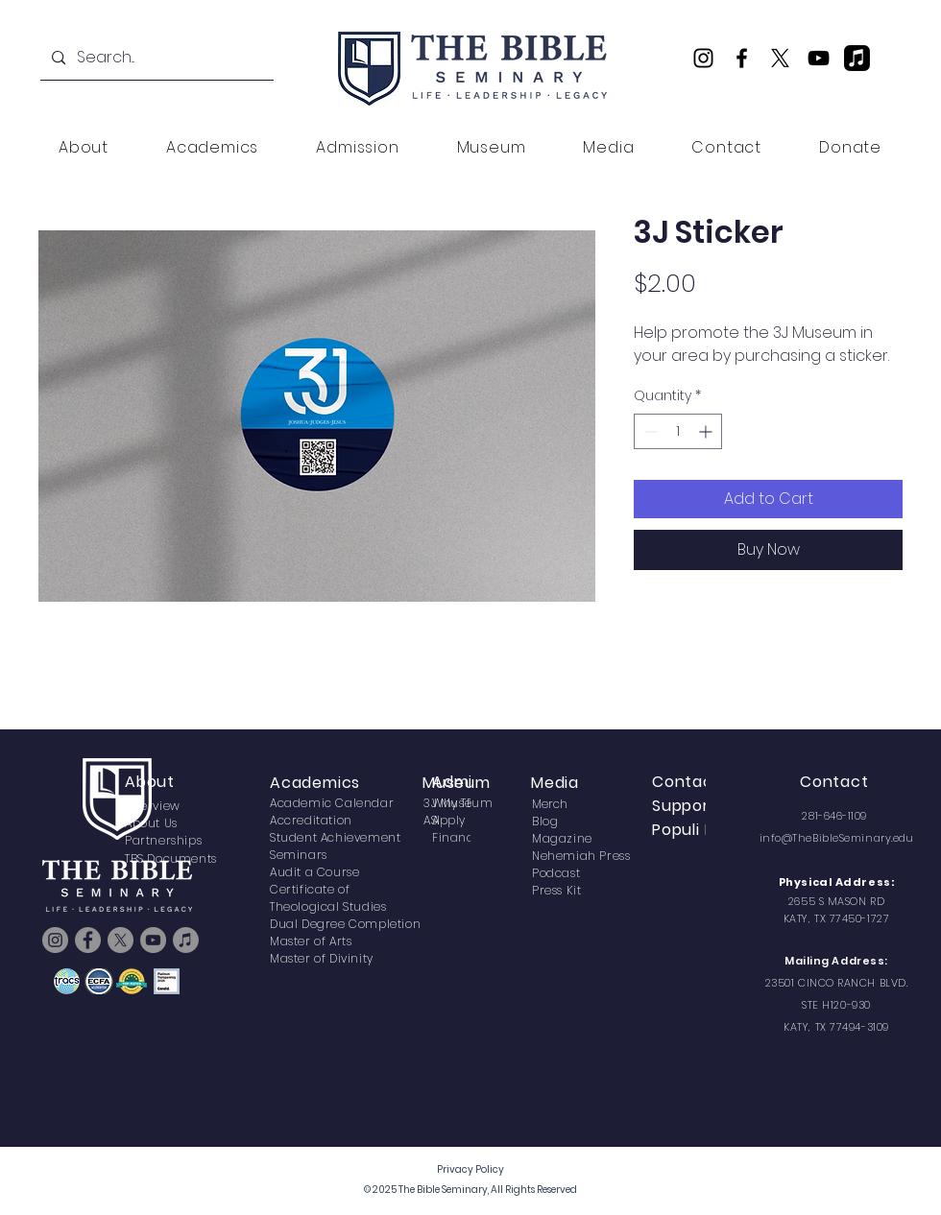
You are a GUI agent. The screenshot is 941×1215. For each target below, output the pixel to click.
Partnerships (163, 840)
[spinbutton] (678, 431)
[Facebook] (742, 58)
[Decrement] (649, 431)
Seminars (298, 854)
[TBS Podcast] (857, 58)
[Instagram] (703, 58)
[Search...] (155, 58)
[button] (83, 147)
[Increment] (707, 431)
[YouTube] (819, 58)
